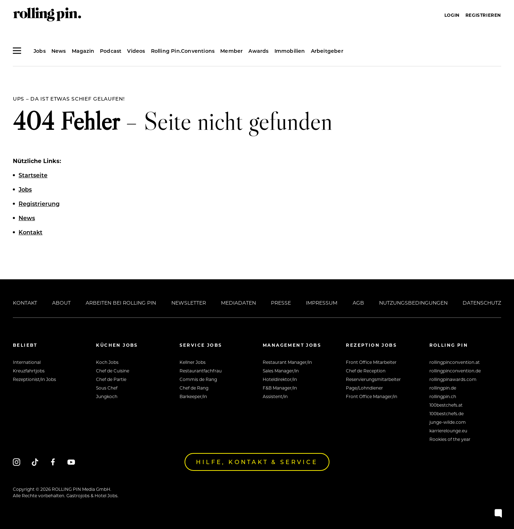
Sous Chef (106, 388)
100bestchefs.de (446, 413)
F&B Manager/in (280, 388)
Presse (281, 302)
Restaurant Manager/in (287, 362)
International (27, 362)
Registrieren (483, 15)
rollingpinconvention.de (455, 370)
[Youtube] (71, 462)
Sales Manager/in (281, 370)
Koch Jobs (107, 362)
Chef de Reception (366, 370)
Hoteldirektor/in (280, 379)
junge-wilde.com (447, 422)
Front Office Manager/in (371, 396)
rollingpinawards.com (453, 379)
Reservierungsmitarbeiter (373, 379)
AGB (358, 302)
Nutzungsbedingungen (413, 302)
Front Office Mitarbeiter (371, 362)
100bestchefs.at (446, 405)
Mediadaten (238, 302)
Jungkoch (106, 396)
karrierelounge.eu (448, 430)
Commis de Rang (198, 379)
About (61, 302)
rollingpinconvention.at (454, 362)
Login (452, 15)
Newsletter (188, 302)
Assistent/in (275, 396)
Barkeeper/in (193, 396)
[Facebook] (53, 462)
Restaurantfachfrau (201, 370)
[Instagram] (16, 462)
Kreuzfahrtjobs (29, 370)
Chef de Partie (111, 379)
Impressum (321, 302)
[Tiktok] (35, 462)
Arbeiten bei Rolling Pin (121, 302)
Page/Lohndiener (364, 388)
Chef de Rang (194, 388)
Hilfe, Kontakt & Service (257, 462)
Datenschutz (482, 302)
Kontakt (25, 302)
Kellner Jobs (193, 362)
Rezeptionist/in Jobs (34, 379)
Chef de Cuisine (112, 370)
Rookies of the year (449, 439)
